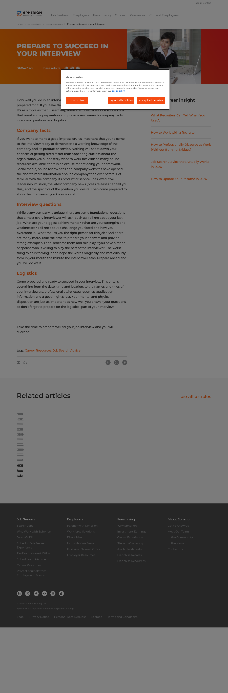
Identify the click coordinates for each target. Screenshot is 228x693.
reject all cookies (121, 100)
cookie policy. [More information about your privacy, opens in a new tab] (118, 91)
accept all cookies (151, 100)
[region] (115, 89)
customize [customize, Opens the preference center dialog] (77, 100)
